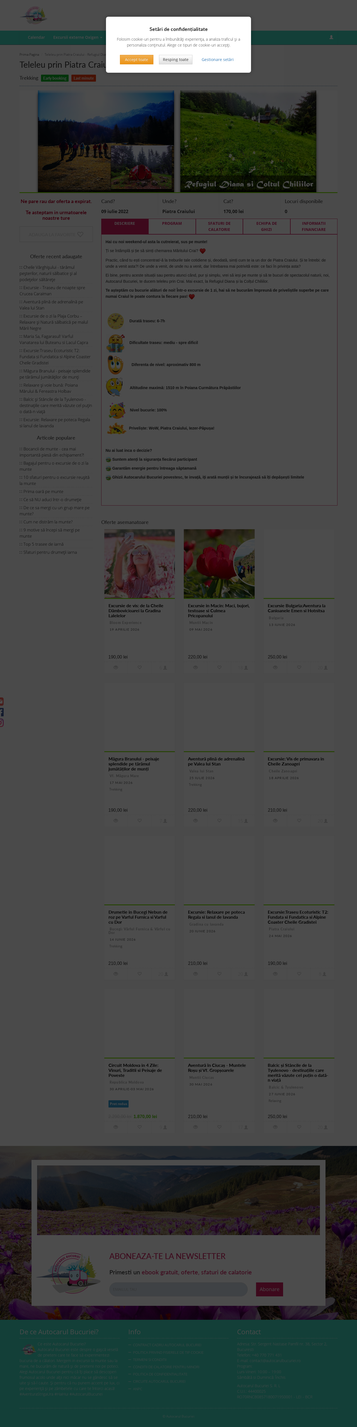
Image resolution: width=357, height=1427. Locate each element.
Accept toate (136, 59)
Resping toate (176, 59)
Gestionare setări (218, 59)
